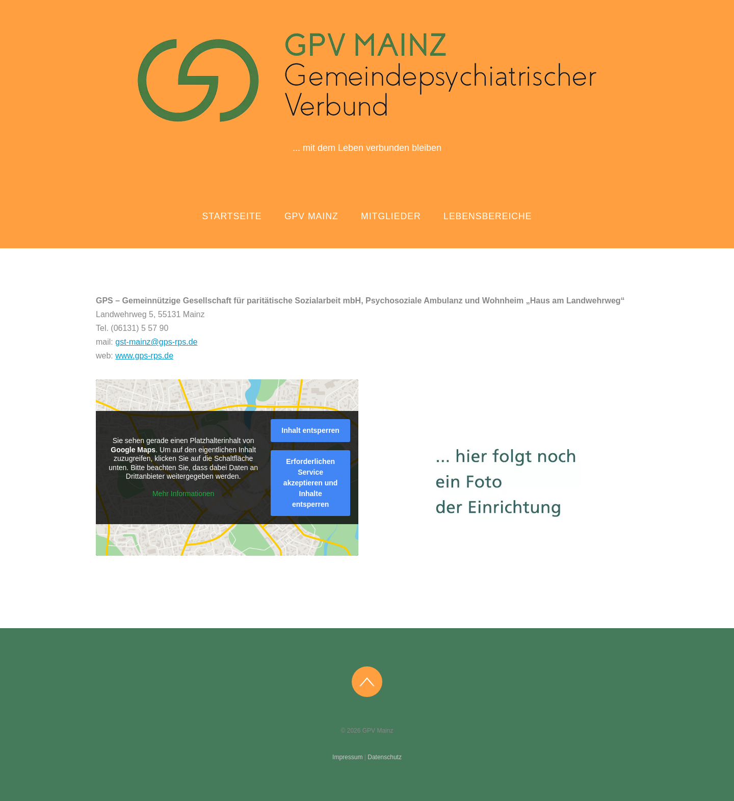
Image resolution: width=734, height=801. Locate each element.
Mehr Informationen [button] (183, 493)
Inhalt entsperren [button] (310, 430)
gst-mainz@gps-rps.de (156, 342)
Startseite (232, 216)
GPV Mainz (311, 216)
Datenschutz (385, 757)
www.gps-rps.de (144, 355)
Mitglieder (391, 216)
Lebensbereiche (487, 216)
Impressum (347, 757)
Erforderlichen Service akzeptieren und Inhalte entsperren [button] (310, 482)
